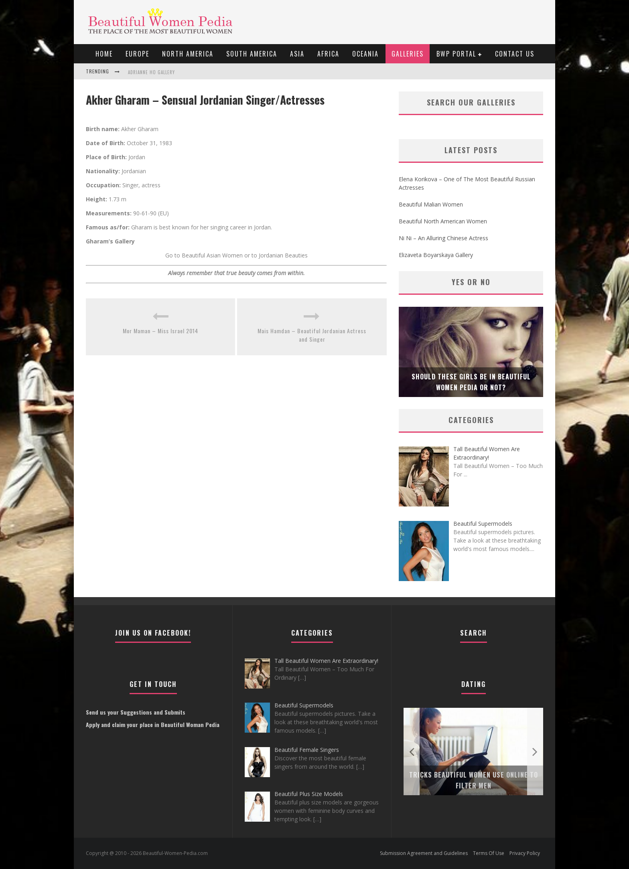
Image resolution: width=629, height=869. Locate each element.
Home (104, 54)
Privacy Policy (524, 853)
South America (251, 54)
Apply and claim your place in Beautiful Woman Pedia (152, 724)
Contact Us (514, 54)
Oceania (365, 54)
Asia (297, 54)
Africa (328, 54)
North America (187, 54)
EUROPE (137, 54)
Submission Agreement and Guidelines (424, 853)
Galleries (408, 54)
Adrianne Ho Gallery (151, 72)
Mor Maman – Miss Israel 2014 (160, 330)
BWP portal (456, 54)
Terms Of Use (488, 853)
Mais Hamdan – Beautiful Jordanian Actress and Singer (312, 334)
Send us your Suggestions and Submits (135, 712)
